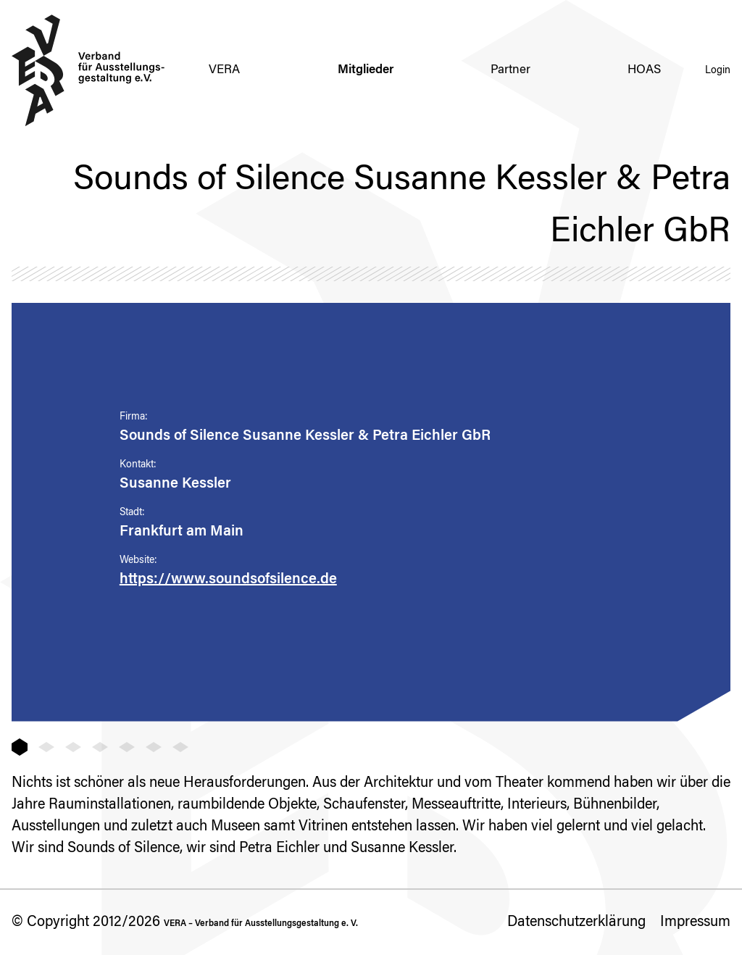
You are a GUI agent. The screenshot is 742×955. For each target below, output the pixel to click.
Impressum (695, 922)
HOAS (644, 70)
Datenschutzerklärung (576, 922)
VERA (224, 70)
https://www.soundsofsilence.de (228, 579)
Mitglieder (365, 70)
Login (717, 71)
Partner (510, 70)
